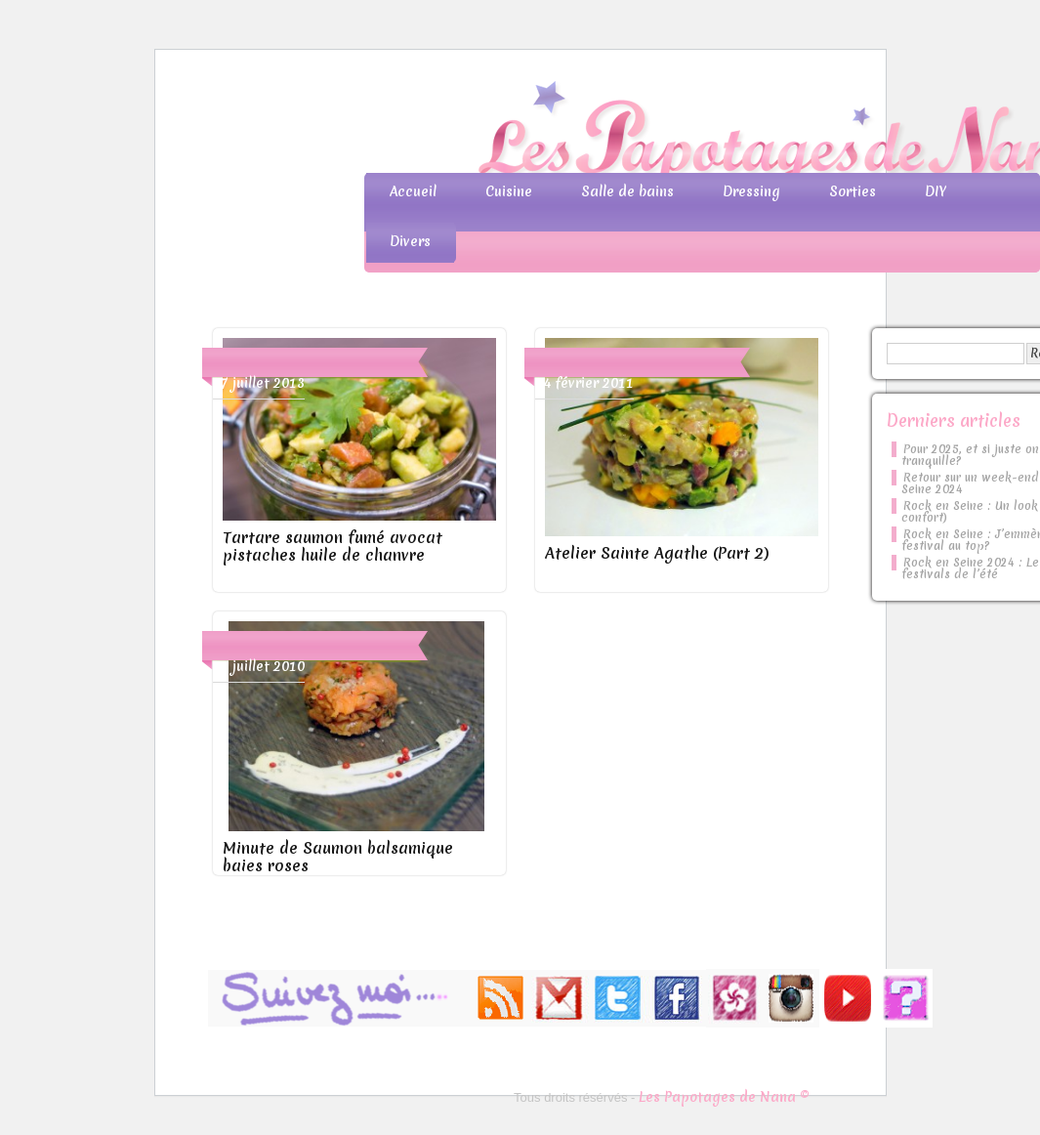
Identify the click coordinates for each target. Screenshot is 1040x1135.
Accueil (413, 191)
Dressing (751, 191)
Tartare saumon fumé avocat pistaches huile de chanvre (332, 546)
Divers (410, 241)
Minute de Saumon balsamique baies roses (338, 856)
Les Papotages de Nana (649, 132)
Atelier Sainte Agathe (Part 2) (657, 553)
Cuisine (508, 191)
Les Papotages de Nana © (724, 1097)
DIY (935, 191)
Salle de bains (627, 191)
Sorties (852, 191)
